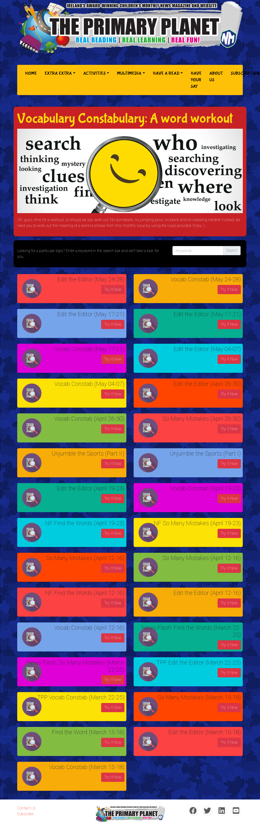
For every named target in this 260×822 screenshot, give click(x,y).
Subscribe (25, 814)
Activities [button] (94, 73)
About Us (216, 76)
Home (32, 73)
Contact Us (26, 808)
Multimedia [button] (129, 73)
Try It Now (112, 289)
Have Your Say (196, 80)
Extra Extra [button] (58, 73)
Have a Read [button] (166, 73)
